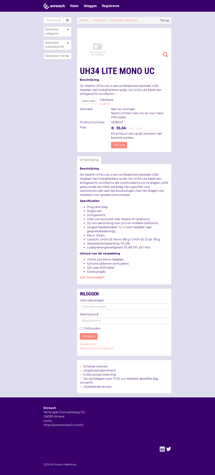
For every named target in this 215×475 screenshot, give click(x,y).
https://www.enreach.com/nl (64, 425)
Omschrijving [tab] (89, 160)
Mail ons (119, 145)
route (48, 420)
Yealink (105, 104)
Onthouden (90, 328)
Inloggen (90, 6)
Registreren (110, 6)
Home (74, 6)
